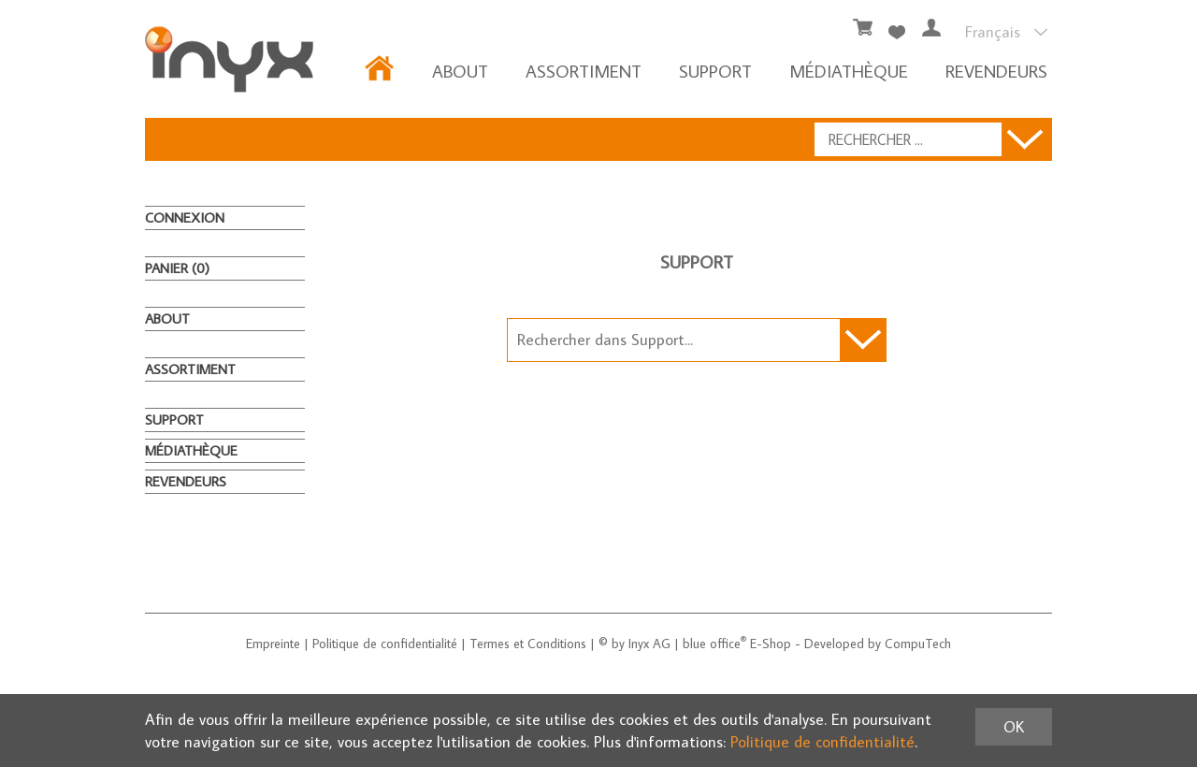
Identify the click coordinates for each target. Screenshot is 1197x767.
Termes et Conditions (527, 643)
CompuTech (918, 643)
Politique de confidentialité (384, 643)
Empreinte (273, 643)
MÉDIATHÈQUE (848, 70)
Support (715, 70)
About (460, 70)
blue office (714, 643)
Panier (177, 268)
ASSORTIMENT (584, 70)
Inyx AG (649, 643)
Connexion (184, 217)
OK (1013, 726)
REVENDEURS (996, 70)
